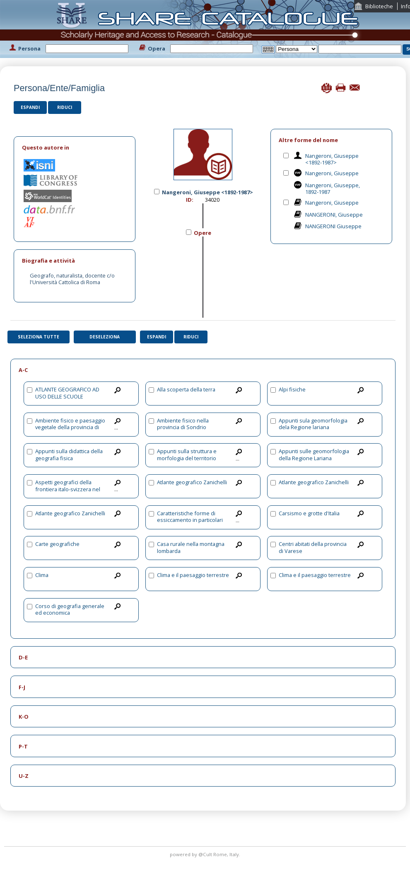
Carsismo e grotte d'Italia (309, 513)
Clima (41, 575)
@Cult (205, 854)
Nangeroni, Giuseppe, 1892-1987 (332, 188)
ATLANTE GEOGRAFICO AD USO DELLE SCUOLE (67, 393)
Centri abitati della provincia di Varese (313, 547)
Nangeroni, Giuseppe (332, 173)
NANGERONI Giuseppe (333, 226)
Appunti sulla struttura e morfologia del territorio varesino (187, 457)
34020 (212, 199)
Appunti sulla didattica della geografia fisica (69, 454)
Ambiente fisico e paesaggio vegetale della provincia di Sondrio (70, 427)
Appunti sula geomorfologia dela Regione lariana (313, 424)
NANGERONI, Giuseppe (334, 214)
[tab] (74, 148)
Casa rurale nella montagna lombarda (190, 547)
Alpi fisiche (292, 389)
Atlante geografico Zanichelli (192, 482)
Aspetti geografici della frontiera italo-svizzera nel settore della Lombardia (67, 489)
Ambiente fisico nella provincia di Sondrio (183, 424)
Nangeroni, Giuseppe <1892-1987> (332, 159)
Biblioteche (379, 6)
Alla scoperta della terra (186, 389)
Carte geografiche (57, 544)
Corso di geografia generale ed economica (69, 609)
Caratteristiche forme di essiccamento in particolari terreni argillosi (190, 520)
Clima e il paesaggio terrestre (193, 575)
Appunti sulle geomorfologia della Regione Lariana (314, 454)
